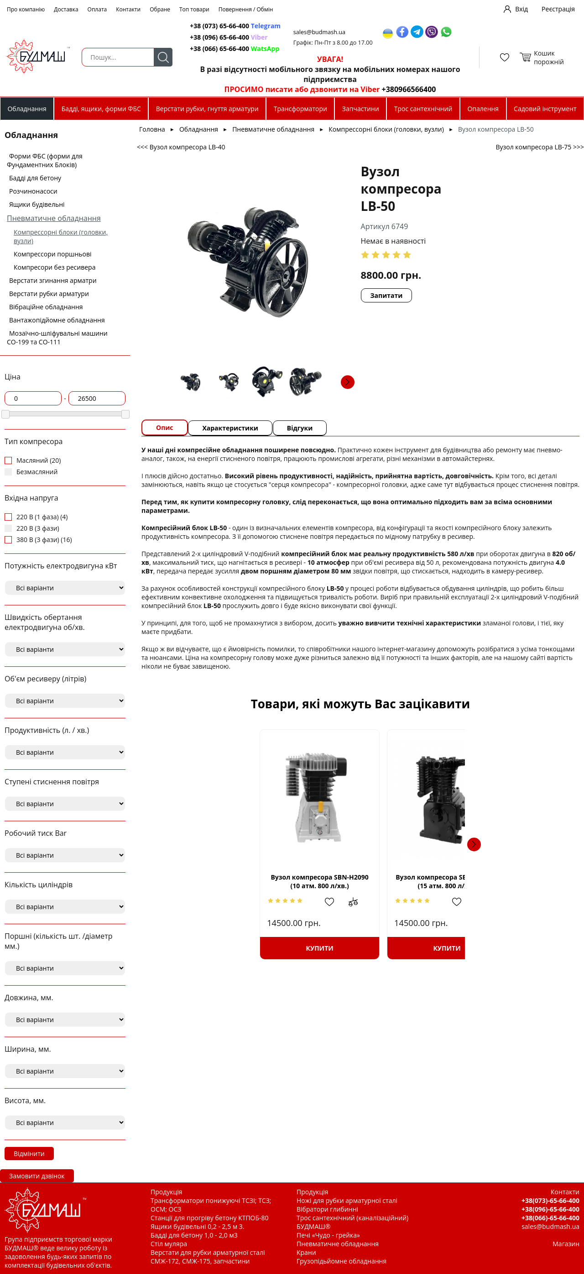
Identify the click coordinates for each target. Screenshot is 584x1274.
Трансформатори (300, 108)
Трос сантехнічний (423, 108)
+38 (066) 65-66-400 (235, 48)
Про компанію (26, 9)
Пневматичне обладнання (54, 218)
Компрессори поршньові (53, 254)
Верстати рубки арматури (49, 293)
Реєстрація (558, 9)
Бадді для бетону (35, 178)
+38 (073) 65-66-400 (235, 25)
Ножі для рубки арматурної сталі (347, 1200)
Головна (152, 129)
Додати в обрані (241, 901)
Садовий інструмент (545, 108)
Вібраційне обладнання (46, 306)
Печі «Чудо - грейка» (328, 1235)
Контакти (128, 9)
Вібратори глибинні (327, 1209)
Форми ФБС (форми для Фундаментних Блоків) (45, 160)
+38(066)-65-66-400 (550, 1217)
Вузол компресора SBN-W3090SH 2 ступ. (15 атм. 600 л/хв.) (495, 881)
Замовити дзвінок (37, 1176)
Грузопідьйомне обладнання (341, 1261)
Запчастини (360, 108)
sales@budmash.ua (321, 32)
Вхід (521, 9)
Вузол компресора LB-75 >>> (539, 147)
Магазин (566, 1243)
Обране (160, 9)
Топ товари (194, 9)
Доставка (66, 9)
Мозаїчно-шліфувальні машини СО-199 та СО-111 (57, 337)
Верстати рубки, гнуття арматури (207, 108)
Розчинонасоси (33, 191)
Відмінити (29, 1153)
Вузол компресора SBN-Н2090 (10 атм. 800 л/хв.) (225, 881)
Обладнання (26, 108)
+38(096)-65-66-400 (550, 1209)
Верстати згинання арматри (53, 280)
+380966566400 (407, 89)
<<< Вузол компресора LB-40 (181, 147)
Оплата (97, 9)
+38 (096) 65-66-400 (229, 37)
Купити (225, 948)
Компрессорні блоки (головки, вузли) (386, 129)
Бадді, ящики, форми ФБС (101, 108)
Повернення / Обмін (246, 9)
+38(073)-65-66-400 (550, 1200)
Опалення (483, 108)
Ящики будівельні (37, 204)
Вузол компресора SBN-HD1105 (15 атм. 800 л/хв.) (360, 881)
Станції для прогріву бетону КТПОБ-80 (210, 1217)
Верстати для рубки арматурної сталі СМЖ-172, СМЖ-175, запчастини (208, 1256)
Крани (306, 1252)
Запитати (359, 278)
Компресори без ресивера (54, 267)
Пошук (162, 57)
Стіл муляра (169, 1243)
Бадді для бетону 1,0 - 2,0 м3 (194, 1235)
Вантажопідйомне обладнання (57, 320)
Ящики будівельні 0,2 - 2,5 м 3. (197, 1226)
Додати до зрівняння (266, 901)
